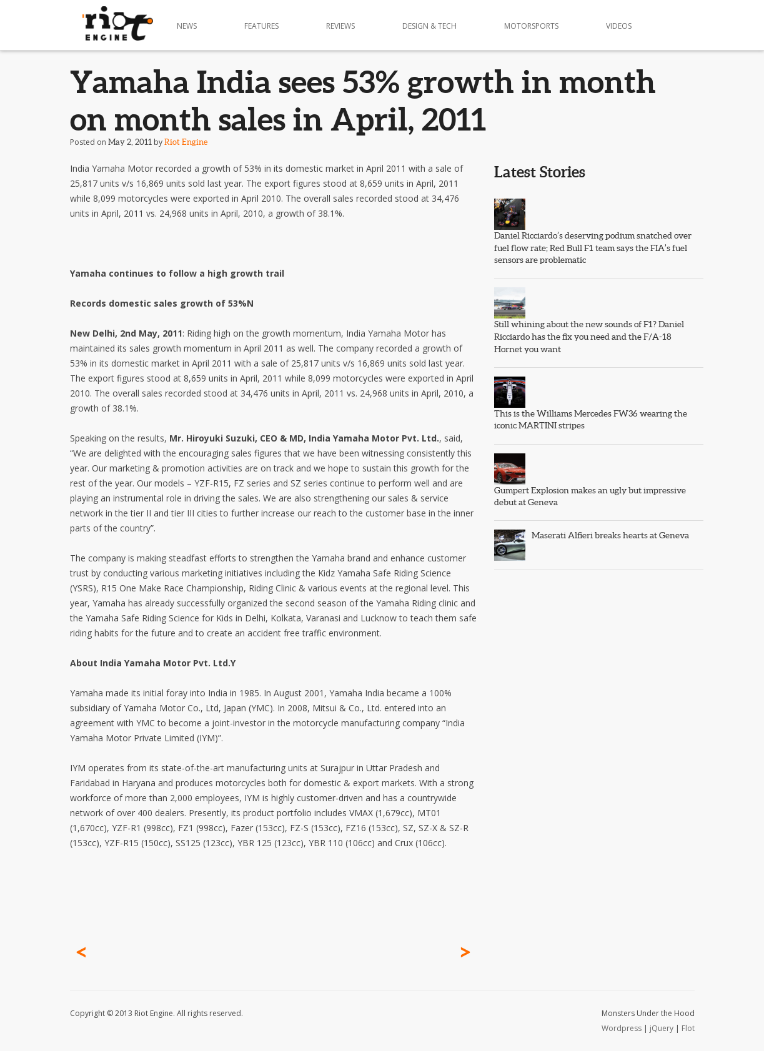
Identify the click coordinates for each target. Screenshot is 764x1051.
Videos (619, 26)
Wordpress (622, 1028)
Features (261, 26)
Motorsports (531, 26)
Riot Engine (185, 142)
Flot (688, 1028)
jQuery (661, 1028)
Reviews (340, 26)
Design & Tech (429, 26)
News (187, 26)
